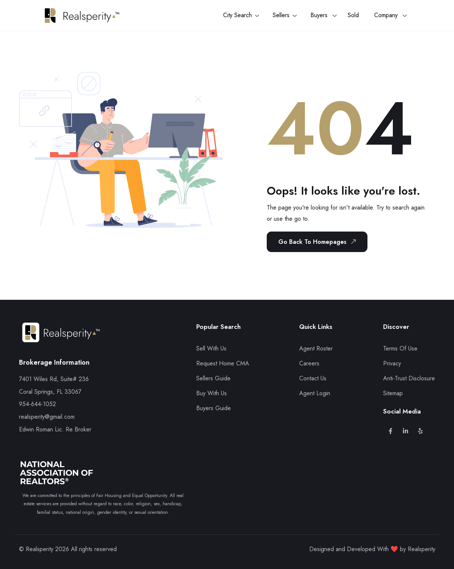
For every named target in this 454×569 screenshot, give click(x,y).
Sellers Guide (213, 378)
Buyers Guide (213, 408)
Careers (309, 363)
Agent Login (314, 393)
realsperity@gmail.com (47, 416)
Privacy (392, 363)
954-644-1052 (37, 404)
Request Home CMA (222, 363)
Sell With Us (211, 348)
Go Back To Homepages (318, 241)
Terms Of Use (400, 348)
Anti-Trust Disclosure (409, 378)
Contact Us (312, 378)
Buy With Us (211, 393)
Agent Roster (316, 348)
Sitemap (393, 393)
